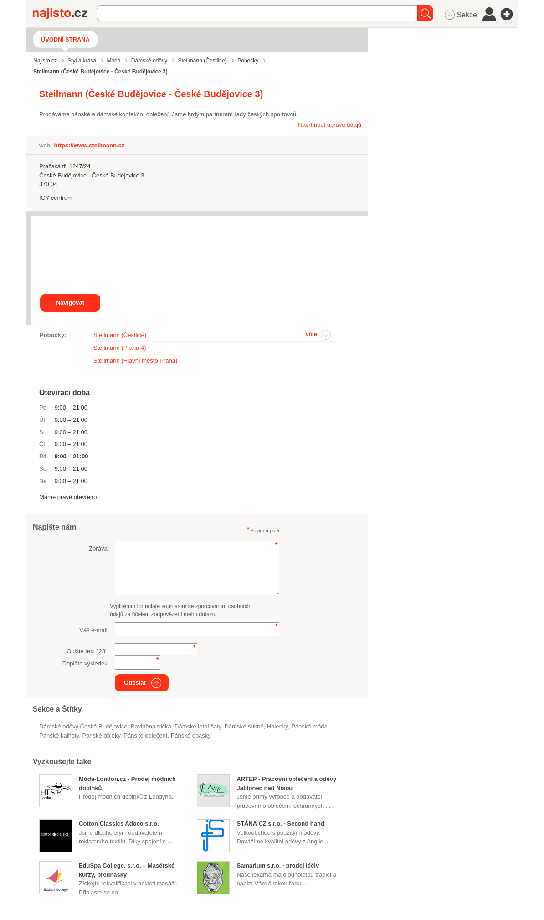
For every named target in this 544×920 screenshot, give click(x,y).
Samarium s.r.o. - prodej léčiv (277, 865)
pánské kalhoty (59, 735)
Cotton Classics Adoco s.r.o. (119, 823)
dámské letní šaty (197, 726)
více (311, 334)
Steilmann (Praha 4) (119, 347)
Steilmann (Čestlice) (119, 335)
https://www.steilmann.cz (89, 145)
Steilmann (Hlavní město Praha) (135, 360)
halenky (277, 726)
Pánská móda (309, 726)
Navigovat (70, 302)
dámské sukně (244, 726)
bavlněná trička (151, 726)
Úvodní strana (65, 39)
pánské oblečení (145, 735)
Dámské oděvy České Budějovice (83, 726)
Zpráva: (99, 548)
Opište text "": (88, 651)
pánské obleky (101, 735)
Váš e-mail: (94, 630)
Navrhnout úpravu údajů (329, 124)
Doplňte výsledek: (85, 663)
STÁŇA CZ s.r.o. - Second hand (280, 823)
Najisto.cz (65, 14)
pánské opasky (191, 735)
